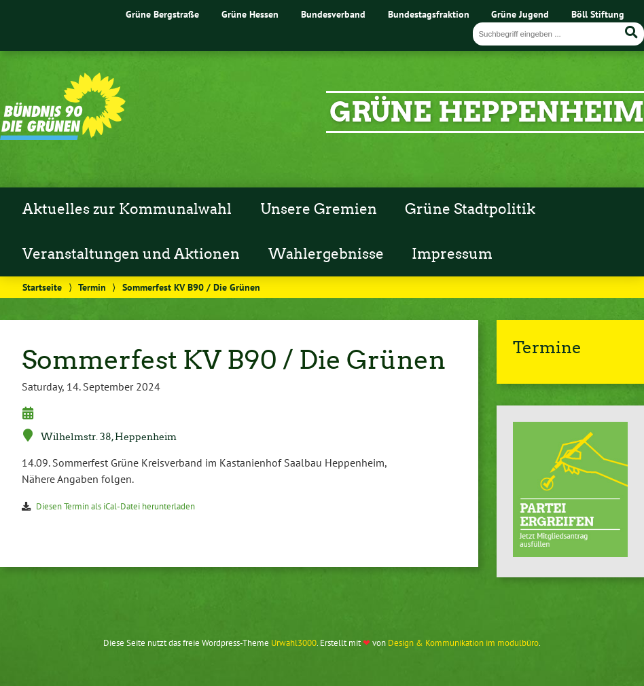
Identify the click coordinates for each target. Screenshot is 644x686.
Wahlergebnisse (326, 254)
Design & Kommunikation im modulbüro (463, 643)
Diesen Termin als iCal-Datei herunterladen (115, 506)
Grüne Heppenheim (486, 112)
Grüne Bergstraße (162, 13)
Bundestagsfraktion (428, 13)
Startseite (42, 287)
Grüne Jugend (520, 13)
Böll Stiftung (597, 13)
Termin (92, 287)
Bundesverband (333, 13)
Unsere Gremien (318, 209)
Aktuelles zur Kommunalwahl (127, 209)
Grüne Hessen (250, 13)
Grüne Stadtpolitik (470, 209)
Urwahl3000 (294, 643)
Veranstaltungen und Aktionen (131, 254)
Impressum (452, 254)
